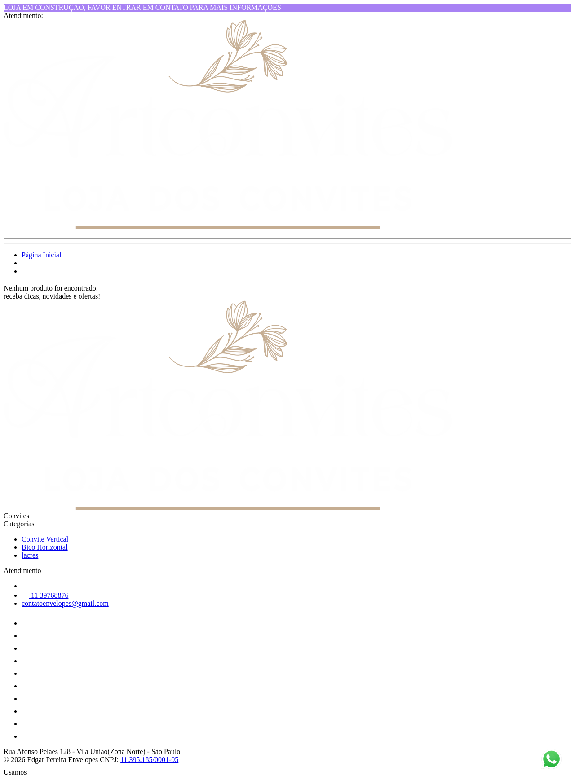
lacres (30, 555)
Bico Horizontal (45, 547)
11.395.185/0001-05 (149, 759)
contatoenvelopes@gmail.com (65, 603)
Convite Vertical (45, 539)
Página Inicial (41, 255)
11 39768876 (45, 595)
